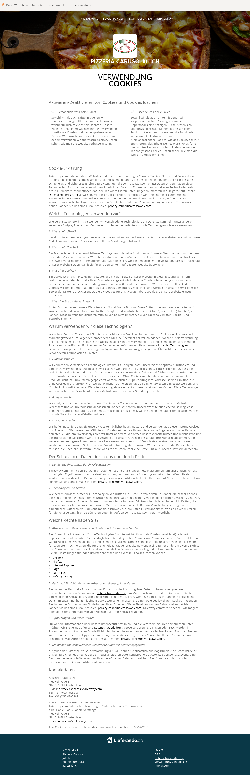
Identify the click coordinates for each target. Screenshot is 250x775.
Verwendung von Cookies (171, 762)
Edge (56, 569)
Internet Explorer (64, 565)
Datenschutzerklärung (63, 195)
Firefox (57, 561)
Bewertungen (113, 18)
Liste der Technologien (173, 345)
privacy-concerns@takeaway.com (129, 206)
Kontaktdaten (140, 18)
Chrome (58, 558)
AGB (157, 754)
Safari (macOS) (62, 576)
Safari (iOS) (60, 573)
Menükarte (89, 18)
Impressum (165, 18)
